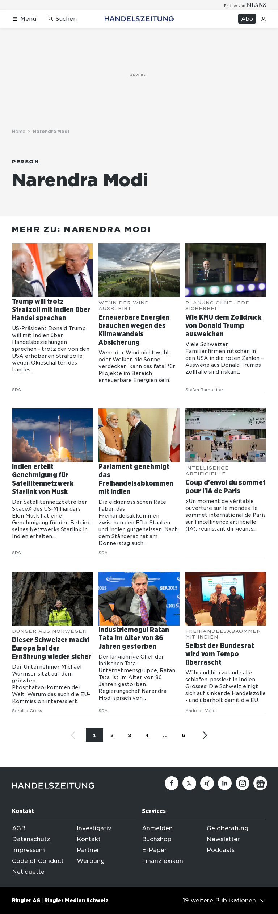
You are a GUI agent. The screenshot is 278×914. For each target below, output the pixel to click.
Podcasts (221, 850)
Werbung (91, 860)
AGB (18, 828)
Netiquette (28, 871)
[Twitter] (189, 783)
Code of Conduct (38, 860)
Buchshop (157, 839)
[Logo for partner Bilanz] (245, 5)
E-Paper (154, 850)
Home (18, 131)
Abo (247, 19)
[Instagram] (242, 783)
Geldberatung (227, 828)
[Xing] (207, 783)
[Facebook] (171, 783)
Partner (88, 850)
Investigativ (94, 828)
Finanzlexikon (162, 860)
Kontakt (89, 839)
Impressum (28, 850)
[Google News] (260, 783)
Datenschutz (31, 839)
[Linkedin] (225, 783)
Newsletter (223, 839)
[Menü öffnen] (24, 19)
